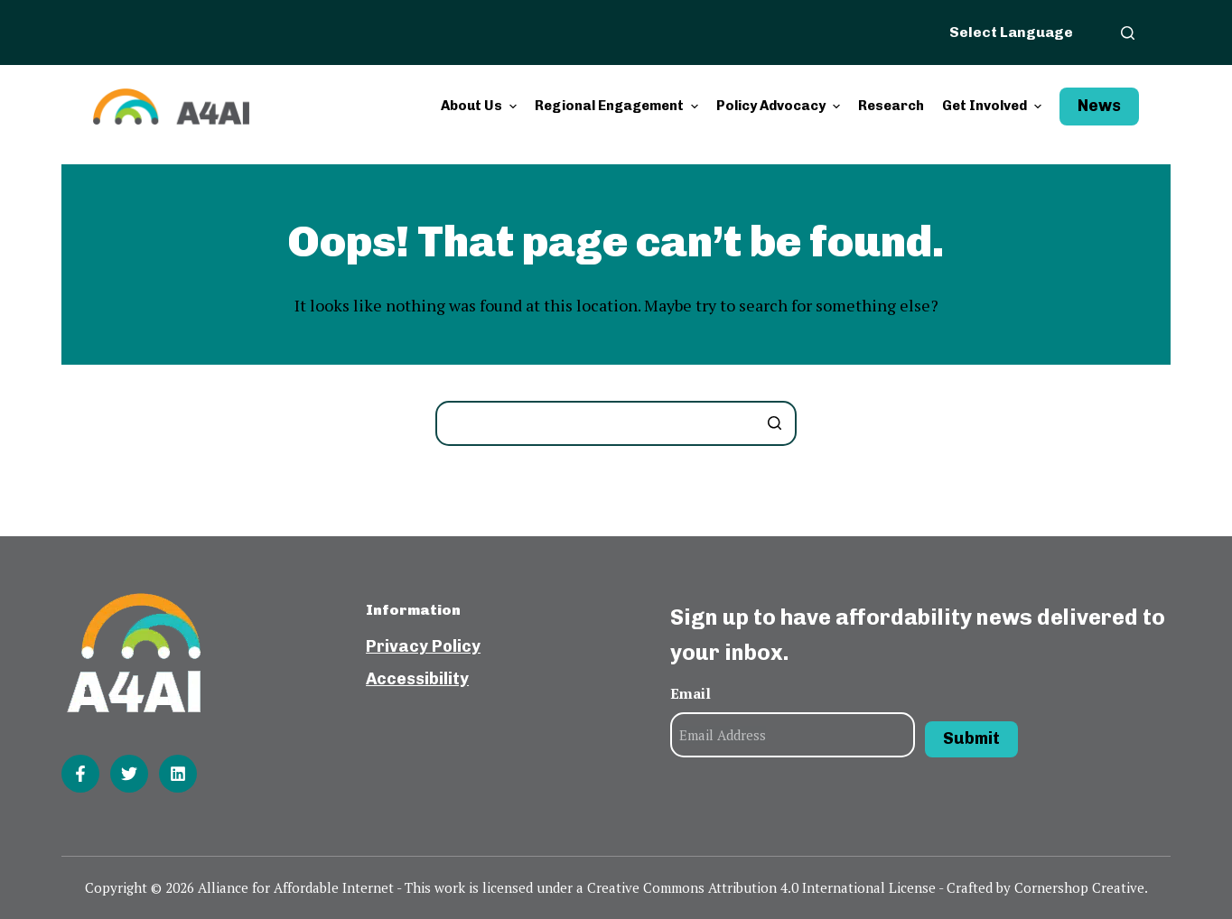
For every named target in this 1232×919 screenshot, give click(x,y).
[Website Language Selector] (1021, 31)
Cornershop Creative (1079, 887)
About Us (481, 106)
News (1099, 106)
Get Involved (994, 106)
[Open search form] (1127, 33)
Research (891, 105)
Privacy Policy (423, 646)
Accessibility (417, 679)
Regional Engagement (619, 106)
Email (690, 693)
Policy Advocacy (780, 106)
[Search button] (774, 423)
